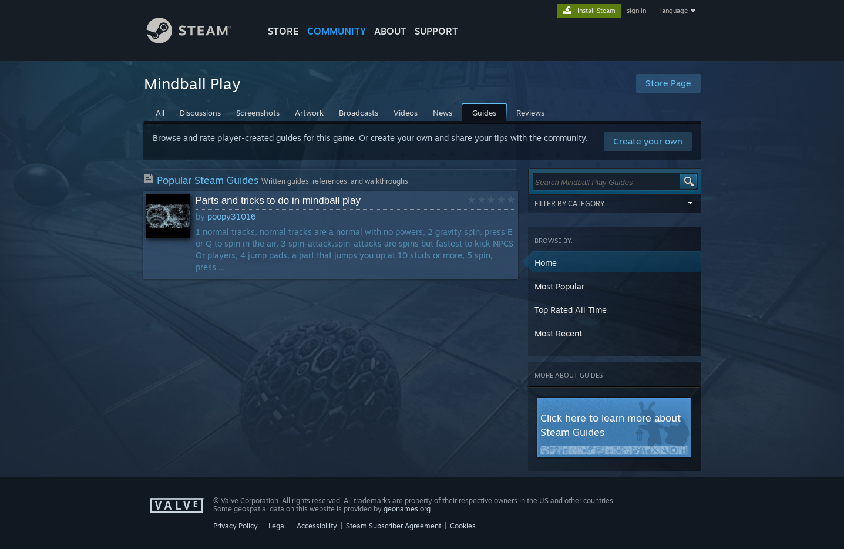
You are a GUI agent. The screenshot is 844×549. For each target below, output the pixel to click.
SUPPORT (436, 31)
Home (545, 263)
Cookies (463, 525)
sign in (636, 10)
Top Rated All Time (570, 310)
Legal (277, 525)
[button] (615, 263)
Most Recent (558, 333)
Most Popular (559, 286)
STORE (283, 31)
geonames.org (407, 508)
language (674, 10)
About (390, 31)
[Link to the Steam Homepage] (198, 40)
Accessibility (317, 525)
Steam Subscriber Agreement (393, 525)
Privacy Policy (235, 525)
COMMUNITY (336, 31)
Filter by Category (614, 203)
